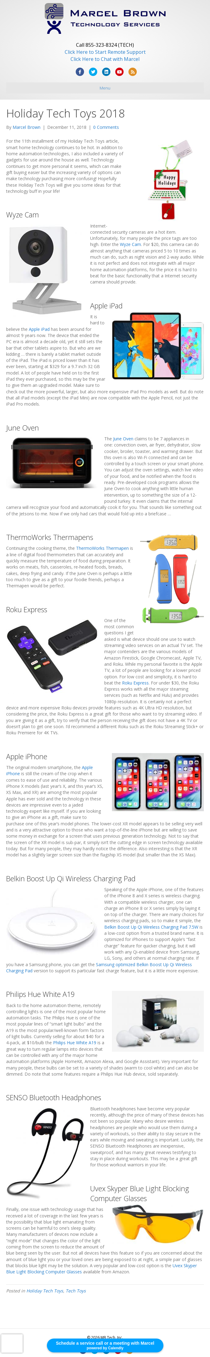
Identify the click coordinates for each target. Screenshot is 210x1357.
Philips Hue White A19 (74, 1043)
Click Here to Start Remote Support (105, 52)
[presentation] (12, 1343)
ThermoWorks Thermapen (102, 548)
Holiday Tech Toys (44, 1291)
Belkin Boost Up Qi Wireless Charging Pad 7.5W (151, 927)
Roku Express (135, 683)
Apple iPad (39, 329)
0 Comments (106, 127)
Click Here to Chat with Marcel (105, 59)
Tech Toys (76, 1291)
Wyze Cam (130, 244)
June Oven (123, 439)
